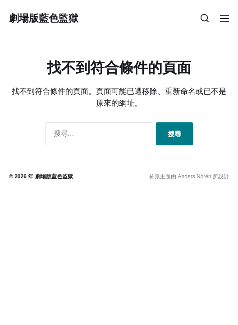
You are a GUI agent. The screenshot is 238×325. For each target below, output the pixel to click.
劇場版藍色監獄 (43, 18)
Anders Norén (194, 176)
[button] (205, 18)
